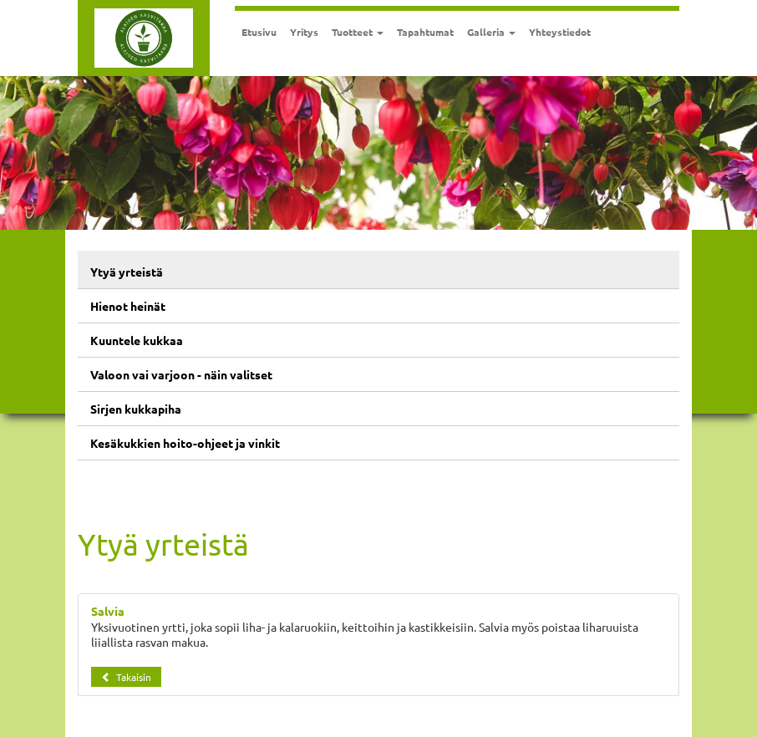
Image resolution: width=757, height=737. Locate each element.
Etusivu (259, 31)
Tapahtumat (425, 31)
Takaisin (126, 677)
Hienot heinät (127, 305)
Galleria (491, 31)
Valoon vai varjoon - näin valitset (181, 374)
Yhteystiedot (560, 31)
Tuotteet (358, 31)
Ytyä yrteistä (126, 271)
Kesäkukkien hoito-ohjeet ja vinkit (185, 442)
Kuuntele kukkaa (136, 340)
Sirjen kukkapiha (135, 408)
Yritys (304, 31)
